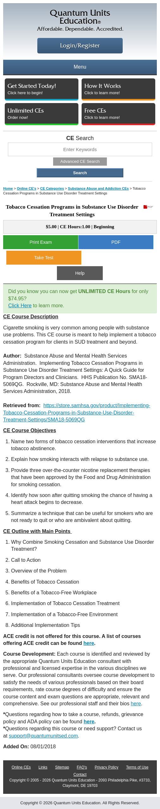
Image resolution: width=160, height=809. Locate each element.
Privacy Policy (107, 767)
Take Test (43, 257)
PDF (115, 242)
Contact (79, 774)
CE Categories (52, 188)
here (88, 643)
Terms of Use (137, 767)
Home (8, 188)
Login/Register (80, 45)
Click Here (20, 305)
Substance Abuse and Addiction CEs (98, 188)
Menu (80, 67)
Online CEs (21, 767)
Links (43, 767)
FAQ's (82, 767)
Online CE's (26, 188)
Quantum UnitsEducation (80, 21)
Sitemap (62, 767)
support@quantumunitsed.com (43, 736)
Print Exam (40, 242)
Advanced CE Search (80, 161)
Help (80, 273)
